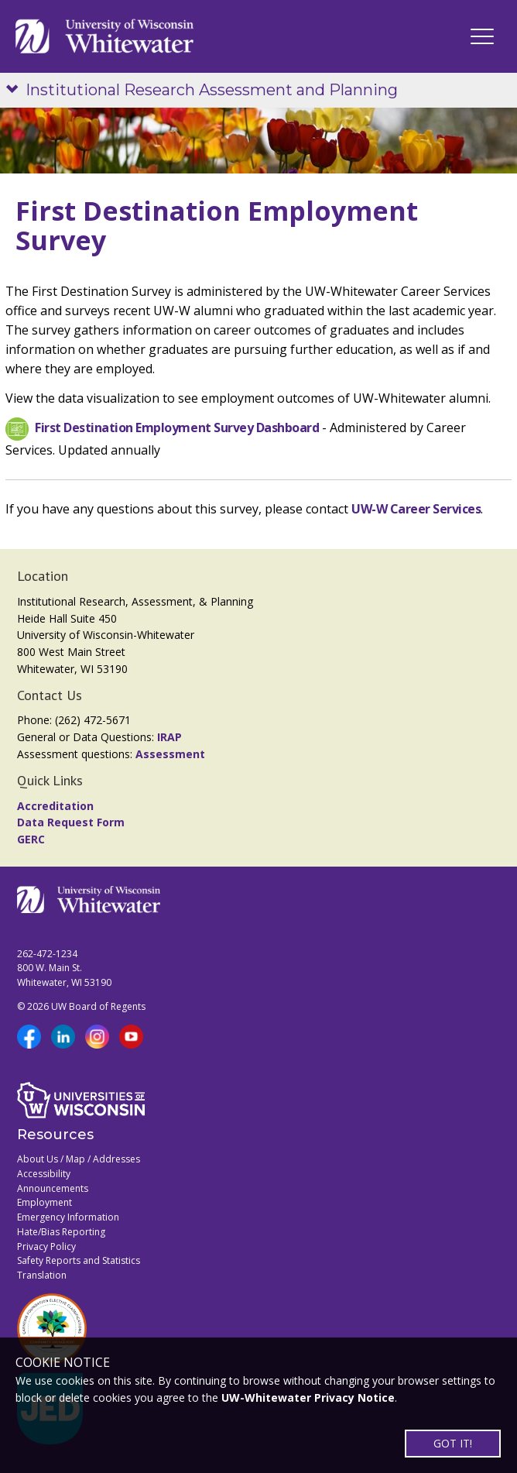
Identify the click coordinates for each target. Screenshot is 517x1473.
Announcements (52, 1188)
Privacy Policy (46, 1246)
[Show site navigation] (15, 90)
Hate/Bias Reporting (61, 1231)
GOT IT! (452, 1443)
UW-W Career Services (416, 508)
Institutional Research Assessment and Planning (212, 90)
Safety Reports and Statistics (78, 1260)
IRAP (169, 737)
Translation (42, 1275)
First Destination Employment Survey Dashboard (177, 428)
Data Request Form (71, 822)
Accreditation (55, 805)
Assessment (170, 754)
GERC (31, 839)
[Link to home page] (104, 36)
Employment (44, 1202)
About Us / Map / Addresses (78, 1159)
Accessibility (43, 1173)
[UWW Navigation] (482, 36)
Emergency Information (68, 1217)
